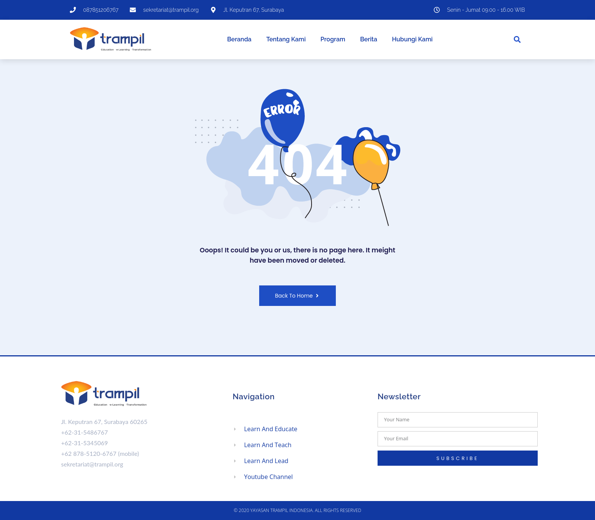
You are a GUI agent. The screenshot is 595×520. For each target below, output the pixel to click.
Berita (368, 39)
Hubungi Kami (412, 39)
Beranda (239, 39)
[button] (517, 39)
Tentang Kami (286, 39)
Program (333, 39)
